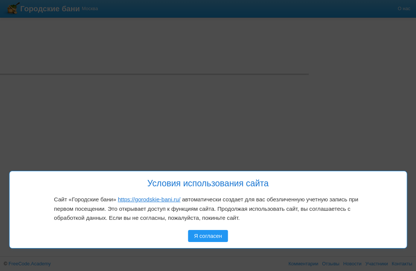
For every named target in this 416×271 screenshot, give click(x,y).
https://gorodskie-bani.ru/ (149, 199)
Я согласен (208, 236)
